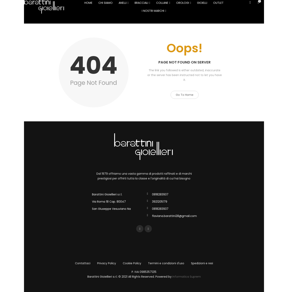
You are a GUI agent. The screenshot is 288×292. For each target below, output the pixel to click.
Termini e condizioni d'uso (166, 263)
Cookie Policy (132, 263)
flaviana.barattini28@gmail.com (174, 216)
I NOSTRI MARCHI (154, 11)
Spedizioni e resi (202, 263)
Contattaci (82, 263)
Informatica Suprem (186, 277)
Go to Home (184, 95)
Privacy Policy (106, 263)
